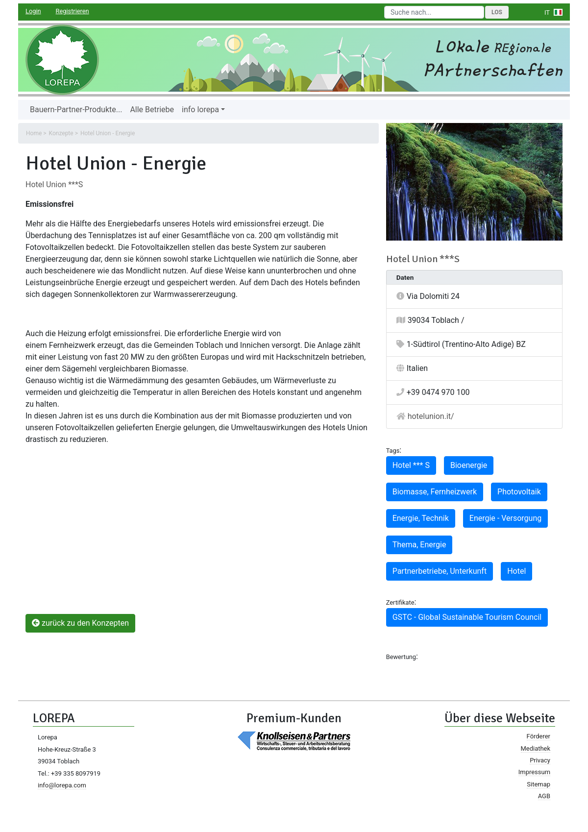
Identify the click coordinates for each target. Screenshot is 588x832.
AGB (544, 796)
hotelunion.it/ (431, 416)
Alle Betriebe (152, 109)
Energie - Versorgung (505, 518)
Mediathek (535, 748)
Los (496, 12)
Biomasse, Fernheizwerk (434, 491)
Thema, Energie (419, 544)
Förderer (538, 736)
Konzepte (61, 133)
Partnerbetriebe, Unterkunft (439, 571)
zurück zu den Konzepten (80, 623)
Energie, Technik (420, 518)
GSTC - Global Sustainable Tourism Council (467, 617)
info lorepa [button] (200, 109)
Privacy (540, 760)
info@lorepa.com (62, 785)
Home (34, 133)
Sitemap (538, 784)
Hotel (516, 571)
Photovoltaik (519, 491)
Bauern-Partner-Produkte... (76, 109)
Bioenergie (468, 465)
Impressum (534, 772)
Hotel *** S (411, 465)
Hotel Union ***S (54, 184)
